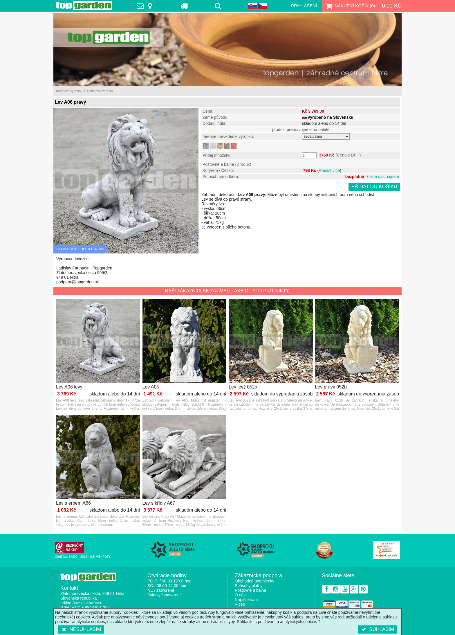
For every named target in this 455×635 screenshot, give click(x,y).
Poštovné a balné (250, 590)
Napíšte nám (246, 599)
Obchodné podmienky (254, 581)
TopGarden (84, 5)
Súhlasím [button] (377, 629)
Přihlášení (304, 5)
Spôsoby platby (249, 585)
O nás (240, 595)
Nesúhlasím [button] (81, 629)
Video (240, 604)
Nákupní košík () (349, 5)
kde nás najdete (384, 176)
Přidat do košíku (374, 186)
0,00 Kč (392, 6)
